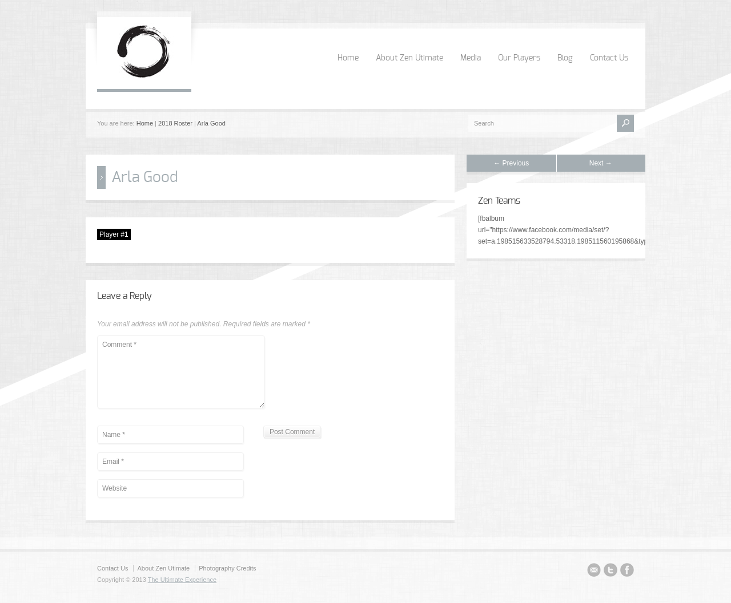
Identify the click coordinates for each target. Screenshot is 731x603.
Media (470, 58)
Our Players (519, 58)
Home (348, 58)
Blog (565, 58)
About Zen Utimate (409, 58)
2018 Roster (175, 123)
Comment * (181, 371)
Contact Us (609, 58)
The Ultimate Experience (182, 579)
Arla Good (211, 123)
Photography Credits (227, 568)
